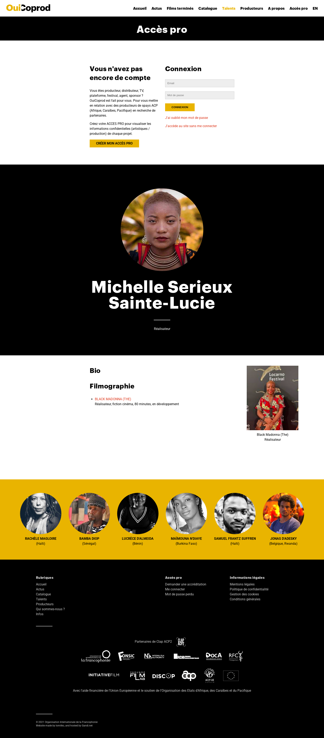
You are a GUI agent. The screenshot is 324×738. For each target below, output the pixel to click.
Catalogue (207, 8)
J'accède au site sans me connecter (191, 126)
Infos (39, 614)
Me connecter (175, 589)
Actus (156, 8)
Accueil (140, 8)
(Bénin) (137, 519)
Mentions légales (242, 584)
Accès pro (298, 8)
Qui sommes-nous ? (50, 609)
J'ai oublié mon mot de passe (186, 118)
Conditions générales (245, 599)
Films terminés (180, 8)
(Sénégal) (89, 519)
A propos (276, 8)
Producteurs (251, 8)
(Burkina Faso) (186, 519)
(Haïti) (40, 519)
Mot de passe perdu (179, 594)
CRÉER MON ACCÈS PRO (114, 143)
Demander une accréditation (185, 584)
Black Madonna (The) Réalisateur (272, 404)
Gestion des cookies (244, 594)
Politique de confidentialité (249, 589)
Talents (228, 8)
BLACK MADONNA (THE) (113, 399)
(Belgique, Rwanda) (283, 519)
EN (315, 8)
